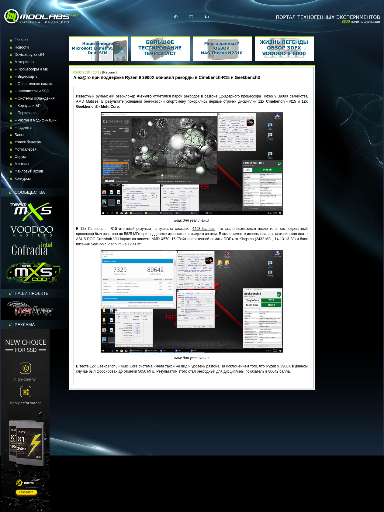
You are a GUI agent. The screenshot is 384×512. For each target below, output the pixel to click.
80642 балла (279, 371)
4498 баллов (203, 229)
